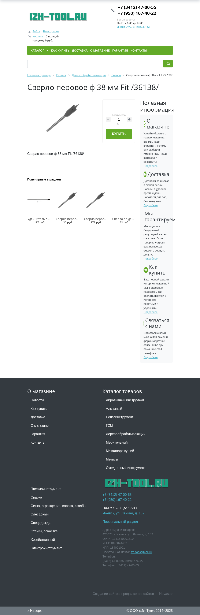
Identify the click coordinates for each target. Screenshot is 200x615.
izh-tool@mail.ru (141, 552)
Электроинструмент (46, 548)
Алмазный (114, 408)
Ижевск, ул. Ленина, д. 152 (133, 27)
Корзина (38, 36)
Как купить (39, 408)
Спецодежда (41, 523)
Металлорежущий (120, 451)
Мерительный (117, 442)
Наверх (34, 610)
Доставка (38, 417)
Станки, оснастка (44, 531)
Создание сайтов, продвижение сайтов (123, 594)
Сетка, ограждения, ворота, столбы (58, 506)
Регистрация (51, 31)
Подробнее (151, 166)
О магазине (40, 425)
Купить (119, 134)
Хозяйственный (43, 539)
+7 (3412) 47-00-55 (137, 7)
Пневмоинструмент (46, 489)
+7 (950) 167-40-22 (137, 13)
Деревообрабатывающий (125, 434)
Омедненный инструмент (125, 468)
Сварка (36, 497)
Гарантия (38, 434)
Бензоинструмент (119, 417)
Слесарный (40, 514)
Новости (37, 400)
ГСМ (109, 425)
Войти (36, 31)
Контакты (38, 442)
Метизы (112, 459)
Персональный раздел (120, 521)
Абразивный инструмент (125, 400)
